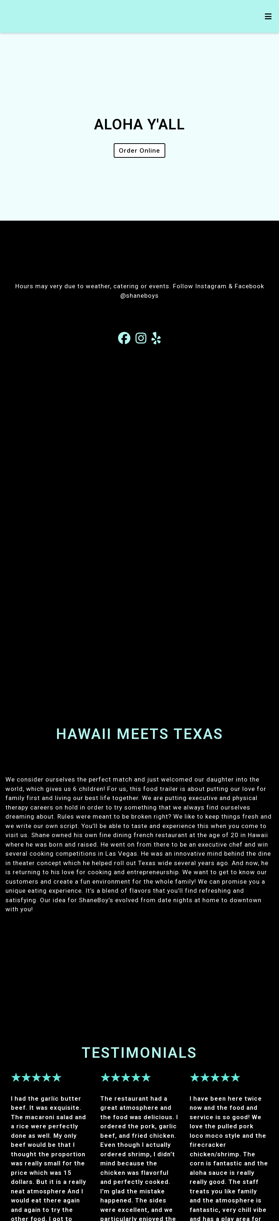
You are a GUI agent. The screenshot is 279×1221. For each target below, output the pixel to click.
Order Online (139, 150)
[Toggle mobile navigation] (268, 16)
